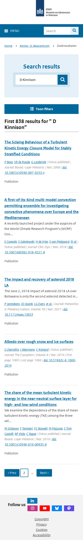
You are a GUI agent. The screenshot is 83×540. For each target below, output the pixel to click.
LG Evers (39, 304)
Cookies (41, 530)
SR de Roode (22, 162)
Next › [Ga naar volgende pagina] (44, 473)
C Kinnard (42, 349)
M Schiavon (11, 428)
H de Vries (42, 241)
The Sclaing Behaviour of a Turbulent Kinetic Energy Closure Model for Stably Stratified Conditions (37, 148)
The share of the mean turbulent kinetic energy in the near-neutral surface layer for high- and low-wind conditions (40, 398)
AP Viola (20, 434)
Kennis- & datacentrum (35, 46)
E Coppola (10, 241)
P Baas (8, 162)
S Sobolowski (26, 241)
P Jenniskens (12, 304)
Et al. (74, 241)
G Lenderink (38, 162)
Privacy (41, 524)
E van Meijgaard (59, 241)
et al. (49, 304)
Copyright (42, 519)
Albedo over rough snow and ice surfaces (38, 341)
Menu (14, 31)
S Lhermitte (11, 349)
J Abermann (27, 349)
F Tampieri (26, 428)
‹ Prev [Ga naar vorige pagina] (12, 473)
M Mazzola (56, 428)
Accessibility (41, 535)
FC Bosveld (40, 428)
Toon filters (44, 109)
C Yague (31, 434)
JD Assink (27, 304)
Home (8, 46)
